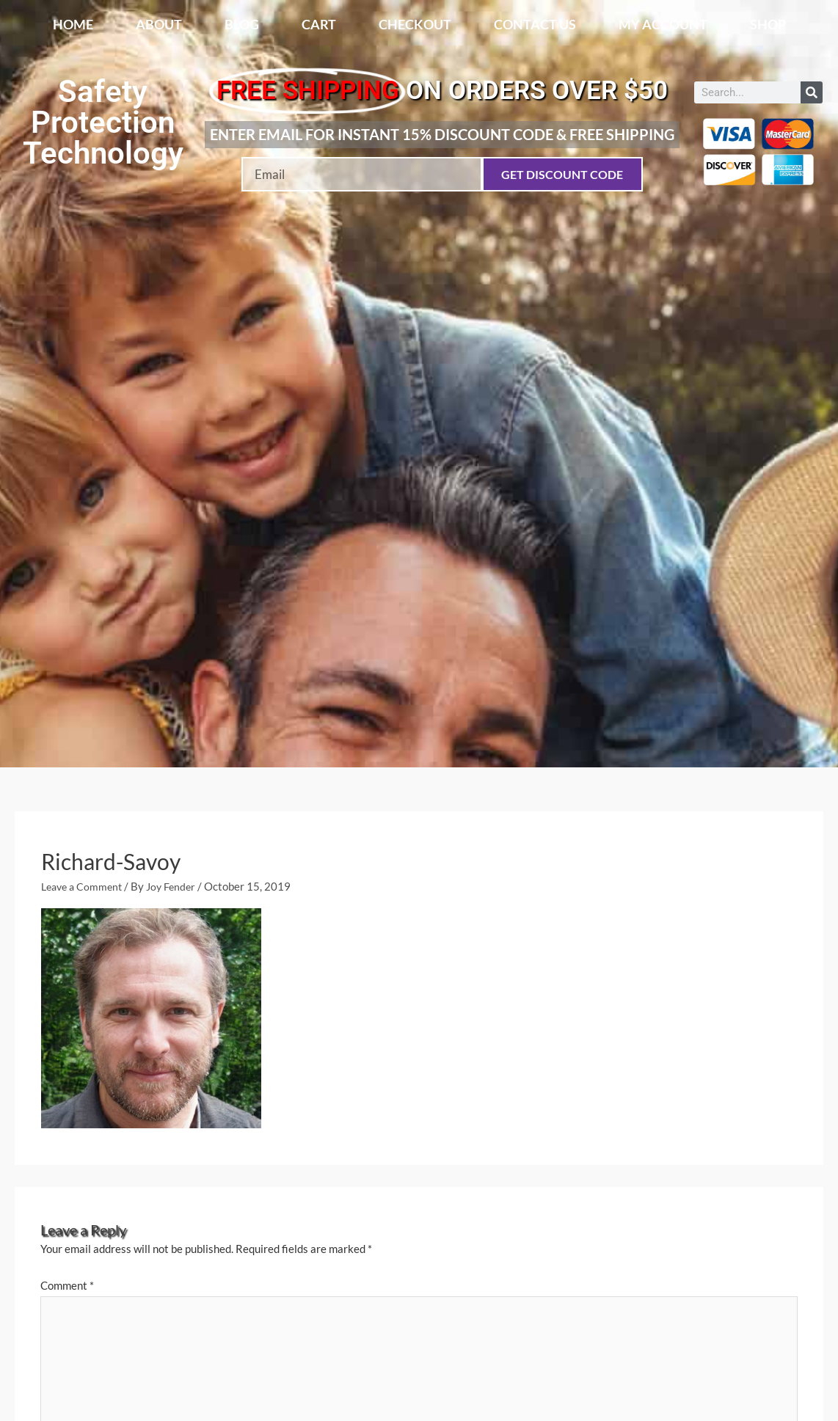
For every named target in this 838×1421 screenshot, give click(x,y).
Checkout (415, 24)
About (159, 24)
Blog (242, 24)
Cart (319, 24)
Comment (67, 1285)
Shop (768, 24)
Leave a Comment (84, 886)
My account (663, 24)
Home (73, 24)
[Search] (812, 92)
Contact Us (535, 24)
